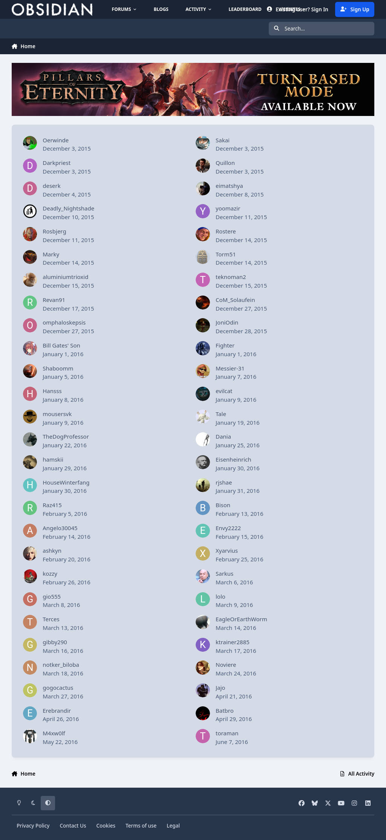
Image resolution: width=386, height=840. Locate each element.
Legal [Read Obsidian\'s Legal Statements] (173, 825)
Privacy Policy (33, 825)
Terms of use (141, 825)
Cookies (105, 825)
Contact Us (73, 825)
